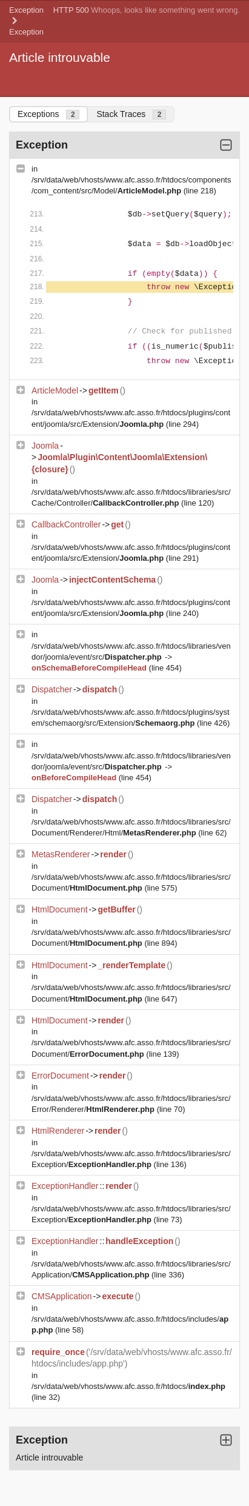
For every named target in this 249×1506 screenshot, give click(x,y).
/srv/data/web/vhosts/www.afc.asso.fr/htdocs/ (128, 1386)
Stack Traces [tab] (131, 114)
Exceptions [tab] (48, 114)
